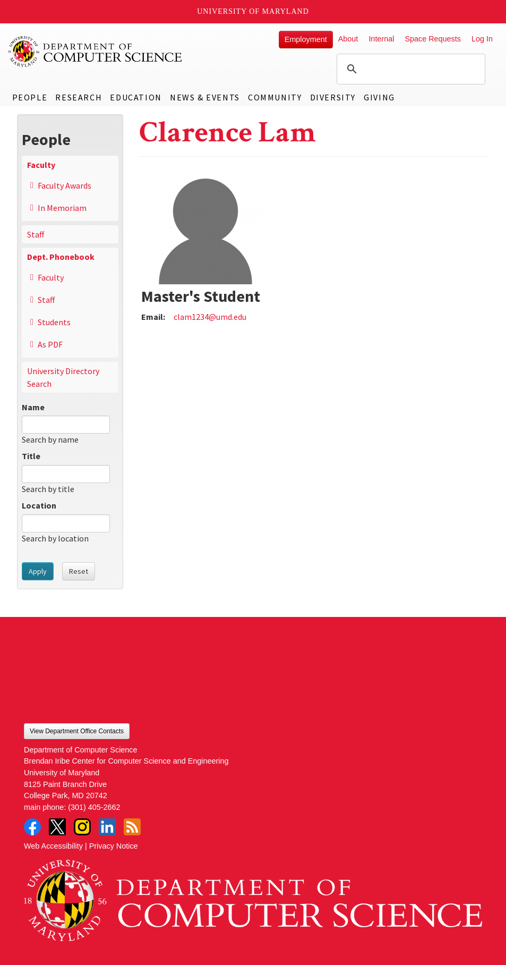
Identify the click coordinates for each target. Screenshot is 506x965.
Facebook (32, 826)
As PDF (50, 344)
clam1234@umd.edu (210, 316)
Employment (306, 39)
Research (78, 97)
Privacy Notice (113, 846)
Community (275, 97)
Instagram (82, 826)
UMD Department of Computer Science (95, 51)
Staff (35, 234)
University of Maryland (253, 11)
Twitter (57, 826)
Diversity (333, 97)
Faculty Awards (64, 185)
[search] (409, 69)
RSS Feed (132, 826)
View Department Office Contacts (77, 731)
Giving (379, 97)
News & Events (205, 97)
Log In (482, 39)
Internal (381, 39)
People (30, 97)
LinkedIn (107, 826)
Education (135, 97)
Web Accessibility (53, 846)
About (348, 39)
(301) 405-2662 (94, 807)
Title (31, 456)
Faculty (41, 164)
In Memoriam (62, 207)
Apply (38, 571)
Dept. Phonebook (61, 256)
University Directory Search (63, 377)
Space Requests (433, 39)
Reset (78, 571)
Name (33, 407)
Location (39, 505)
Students (54, 322)
